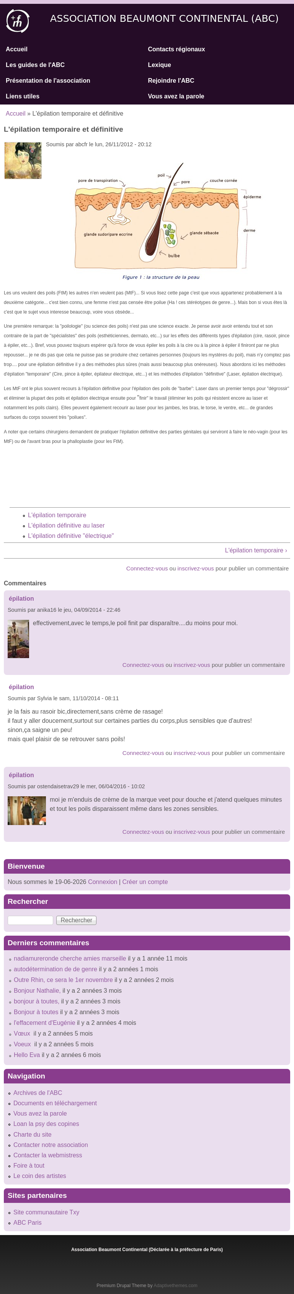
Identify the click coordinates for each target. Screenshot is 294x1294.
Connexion (101, 882)
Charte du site (32, 1134)
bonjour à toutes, (36, 1001)
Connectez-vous (147, 568)
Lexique (159, 65)
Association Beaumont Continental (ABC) (164, 18)
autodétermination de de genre (55, 969)
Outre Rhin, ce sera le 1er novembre (63, 980)
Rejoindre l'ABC (171, 80)
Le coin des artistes (39, 1176)
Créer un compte (145, 882)
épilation (21, 598)
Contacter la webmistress (47, 1155)
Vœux (23, 1033)
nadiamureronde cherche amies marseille (70, 958)
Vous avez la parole (176, 96)
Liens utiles (22, 96)
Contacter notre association (50, 1145)
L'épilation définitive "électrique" (71, 536)
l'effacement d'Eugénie (44, 1023)
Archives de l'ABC (37, 1093)
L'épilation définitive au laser (66, 525)
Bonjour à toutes (36, 1012)
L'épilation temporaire (57, 515)
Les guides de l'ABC (35, 65)
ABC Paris (27, 1222)
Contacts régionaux (176, 49)
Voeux (23, 1044)
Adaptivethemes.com (175, 1285)
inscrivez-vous (196, 568)
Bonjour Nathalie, (37, 990)
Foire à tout (28, 1165)
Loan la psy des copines (46, 1124)
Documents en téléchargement (55, 1103)
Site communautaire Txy (46, 1212)
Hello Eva (27, 1055)
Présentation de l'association (48, 80)
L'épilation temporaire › (256, 550)
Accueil (17, 49)
